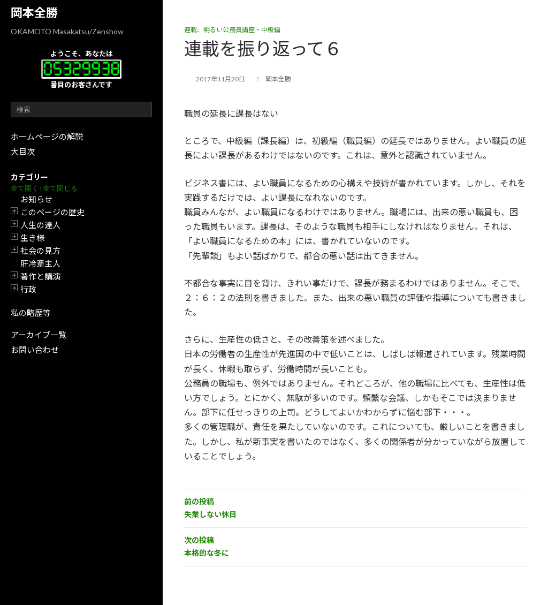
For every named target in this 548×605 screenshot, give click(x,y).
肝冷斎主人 (40, 263)
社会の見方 (40, 250)
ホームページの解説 (47, 136)
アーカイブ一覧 (38, 334)
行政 (28, 289)
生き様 (32, 238)
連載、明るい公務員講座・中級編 (232, 30)
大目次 (23, 151)
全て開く (25, 188)
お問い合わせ (35, 349)
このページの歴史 (52, 212)
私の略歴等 (31, 312)
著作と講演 (40, 276)
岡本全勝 (34, 12)
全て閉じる (60, 188)
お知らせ (36, 199)
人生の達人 (40, 225)
